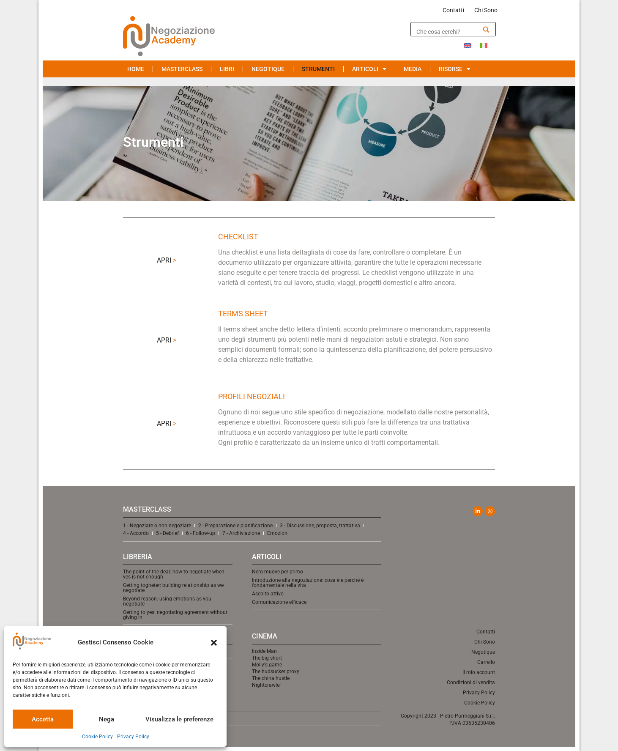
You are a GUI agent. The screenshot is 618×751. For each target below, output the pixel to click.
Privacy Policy (133, 737)
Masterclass (181, 69)
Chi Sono (486, 10)
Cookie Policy (97, 737)
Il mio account (478, 672)
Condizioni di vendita (471, 682)
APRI (166, 260)
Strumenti (318, 69)
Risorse (454, 69)
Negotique (268, 69)
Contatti (453, 10)
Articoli (369, 69)
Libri (227, 69)
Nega (106, 719)
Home (135, 69)
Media (412, 69)
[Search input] (447, 32)
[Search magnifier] (486, 29)
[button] (214, 643)
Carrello (486, 662)
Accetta (43, 719)
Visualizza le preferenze (179, 719)
